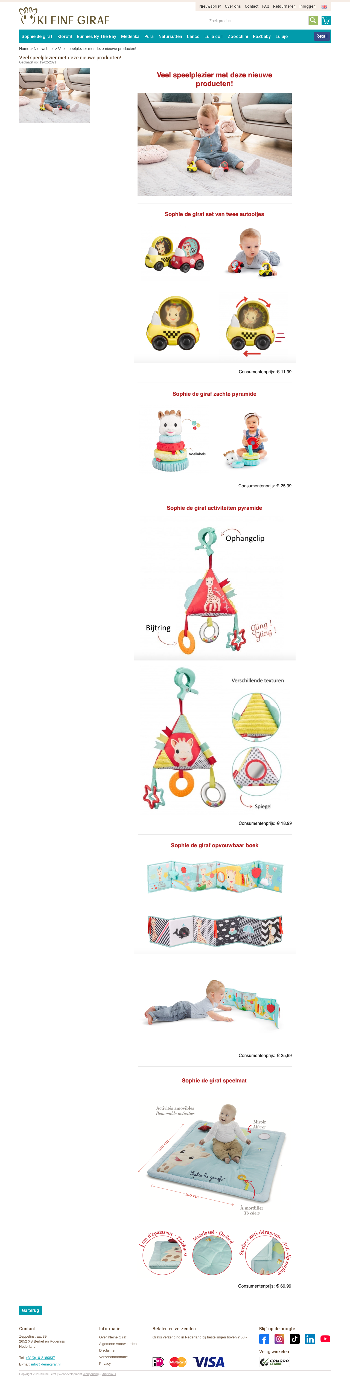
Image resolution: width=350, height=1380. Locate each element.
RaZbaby (262, 36)
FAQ (265, 6)
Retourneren (284, 6)
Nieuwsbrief (210, 6)
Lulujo (282, 36)
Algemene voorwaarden (118, 1344)
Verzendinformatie (113, 1357)
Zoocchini (238, 36)
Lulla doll (214, 36)
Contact (251, 6)
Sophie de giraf (37, 36)
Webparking (91, 1374)
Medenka (130, 36)
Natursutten (170, 36)
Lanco (193, 36)
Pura (149, 36)
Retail (322, 36)
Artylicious (109, 1374)
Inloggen (307, 6)
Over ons (233, 6)
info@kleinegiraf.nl (45, 1364)
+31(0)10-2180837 (40, 1358)
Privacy (105, 1363)
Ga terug (30, 1310)
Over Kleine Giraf (113, 1337)
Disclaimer (107, 1350)
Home (24, 48)
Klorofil (64, 36)
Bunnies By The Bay (96, 36)
